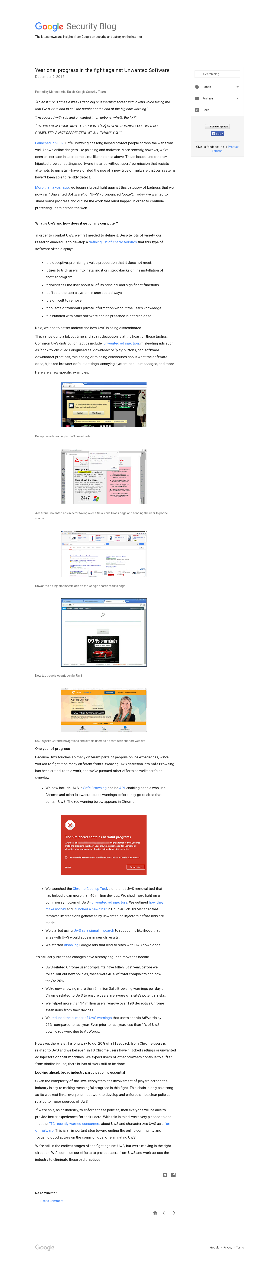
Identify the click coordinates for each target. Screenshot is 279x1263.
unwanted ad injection (121, 343)
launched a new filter (90, 909)
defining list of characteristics (113, 242)
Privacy (228, 1247)
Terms (240, 1247)
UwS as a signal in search (94, 930)
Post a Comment (52, 1201)
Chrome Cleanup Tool (90, 888)
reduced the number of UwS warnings (81, 1018)
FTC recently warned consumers (74, 1123)
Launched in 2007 (49, 143)
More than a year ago (52, 187)
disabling (71, 945)
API (122, 788)
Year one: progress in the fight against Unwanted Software (102, 70)
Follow (217, 134)
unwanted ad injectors (109, 902)
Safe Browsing (95, 788)
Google (215, 1247)
